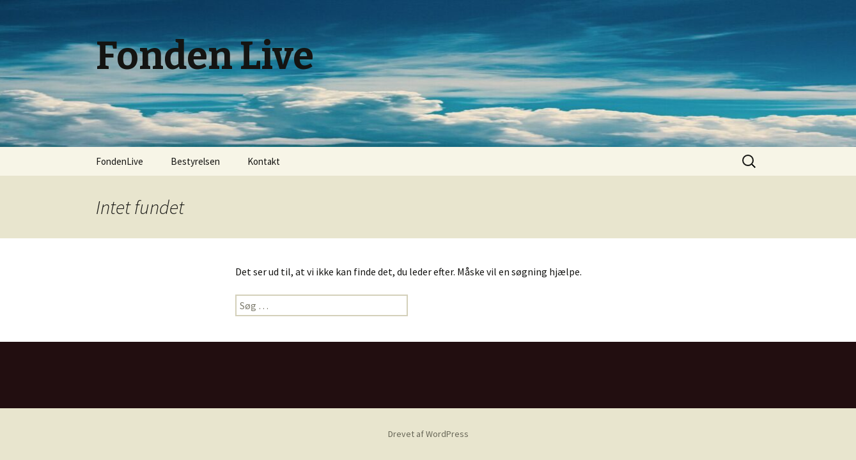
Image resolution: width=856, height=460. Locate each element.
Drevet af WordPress (428, 434)
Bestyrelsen (195, 161)
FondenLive (119, 161)
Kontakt (263, 161)
